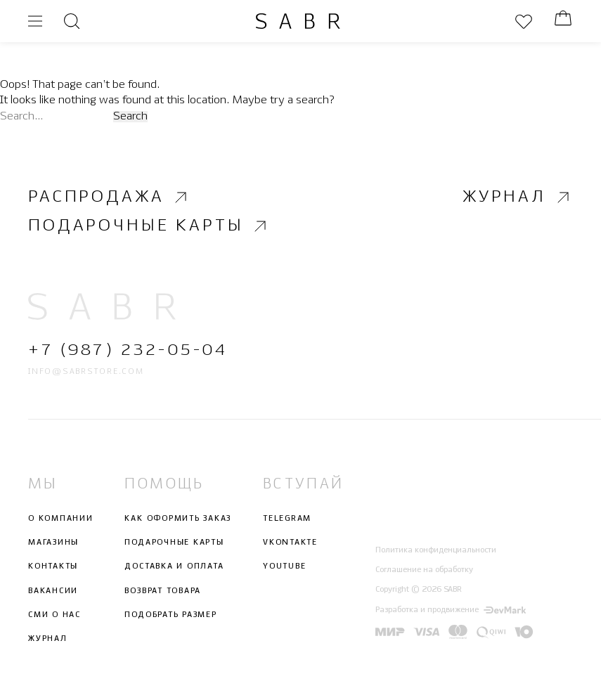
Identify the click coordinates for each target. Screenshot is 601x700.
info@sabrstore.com (86, 371)
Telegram (287, 518)
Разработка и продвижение (450, 610)
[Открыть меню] (35, 21)
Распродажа (109, 197)
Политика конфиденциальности (435, 550)
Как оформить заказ (177, 518)
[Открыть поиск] (72, 21)
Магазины (53, 542)
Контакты (53, 566)
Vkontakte (290, 542)
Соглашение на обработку (424, 569)
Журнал (518, 197)
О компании (60, 518)
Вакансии (53, 591)
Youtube (284, 566)
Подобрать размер (170, 614)
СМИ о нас (54, 614)
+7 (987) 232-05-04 (127, 351)
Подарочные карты (149, 226)
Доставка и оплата (174, 566)
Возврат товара (162, 591)
